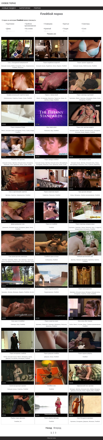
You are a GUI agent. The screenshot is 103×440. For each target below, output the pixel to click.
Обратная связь (51, 438)
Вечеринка (89, 98)
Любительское (87, 66)
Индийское (49, 66)
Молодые (88, 292)
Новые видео (9, 8)
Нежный (78, 259)
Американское (30, 66)
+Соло (83, 29)
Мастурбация (63, 163)
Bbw (92, 390)
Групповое (72, 98)
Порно (37, 8)
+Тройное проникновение (30, 25)
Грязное (96, 259)
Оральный (30, 259)
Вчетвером (86, 229)
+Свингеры (85, 24)
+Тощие (65, 29)
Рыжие (20, 98)
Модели (59, 66)
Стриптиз (15, 98)
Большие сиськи (6, 66)
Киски (54, 66)
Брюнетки (50, 98)
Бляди (51, 100)
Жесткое (4, 259)
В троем (80, 324)
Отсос (24, 130)
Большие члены (10, 130)
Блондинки (18, 66)
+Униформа (47, 24)
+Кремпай (47, 29)
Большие (77, 132)
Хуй (19, 259)
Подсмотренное (48, 292)
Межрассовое (79, 229)
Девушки (8, 358)
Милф (13, 66)
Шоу (52, 130)
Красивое (4, 292)
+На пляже (29, 29)
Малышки (20, 67)
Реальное (47, 130)
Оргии (83, 227)
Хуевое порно (8, 3)
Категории (24, 8)
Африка (88, 390)
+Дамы (8, 29)
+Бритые (65, 24)
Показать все (51, 34)
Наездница (82, 100)
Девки (27, 227)
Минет (38, 98)
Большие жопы (89, 130)
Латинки (10, 292)
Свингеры (83, 98)
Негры (97, 163)
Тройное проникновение (87, 195)
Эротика (82, 130)
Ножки (29, 164)
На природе (44, 98)
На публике (14, 358)
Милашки (15, 292)
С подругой (98, 227)
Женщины (77, 195)
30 (20, 421)
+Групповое (10, 24)
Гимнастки (57, 98)
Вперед (57, 428)
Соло (23, 66)
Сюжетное (45, 195)
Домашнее (5, 227)
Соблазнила (48, 259)
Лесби (71, 324)
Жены (84, 324)
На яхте (32, 292)
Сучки (24, 98)
